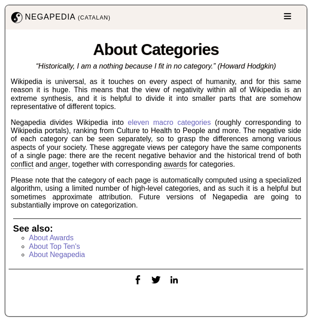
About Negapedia (57, 254)
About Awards (51, 238)
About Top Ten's (54, 246)
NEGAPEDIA (60, 17)
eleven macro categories (169, 122)
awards (175, 164)
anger (58, 164)
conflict (22, 164)
